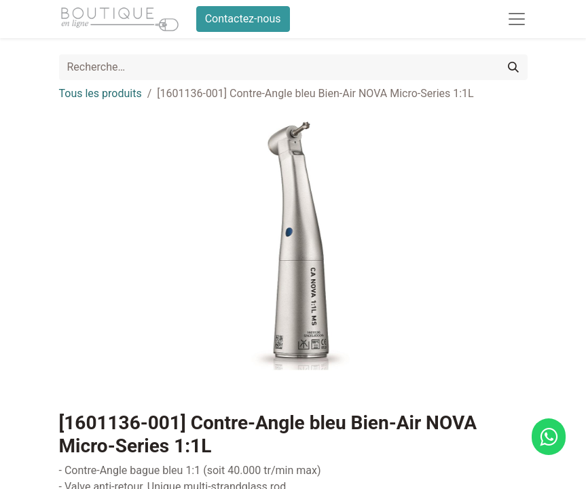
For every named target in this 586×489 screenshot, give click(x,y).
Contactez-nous (243, 18)
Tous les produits (100, 93)
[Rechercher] (513, 67)
